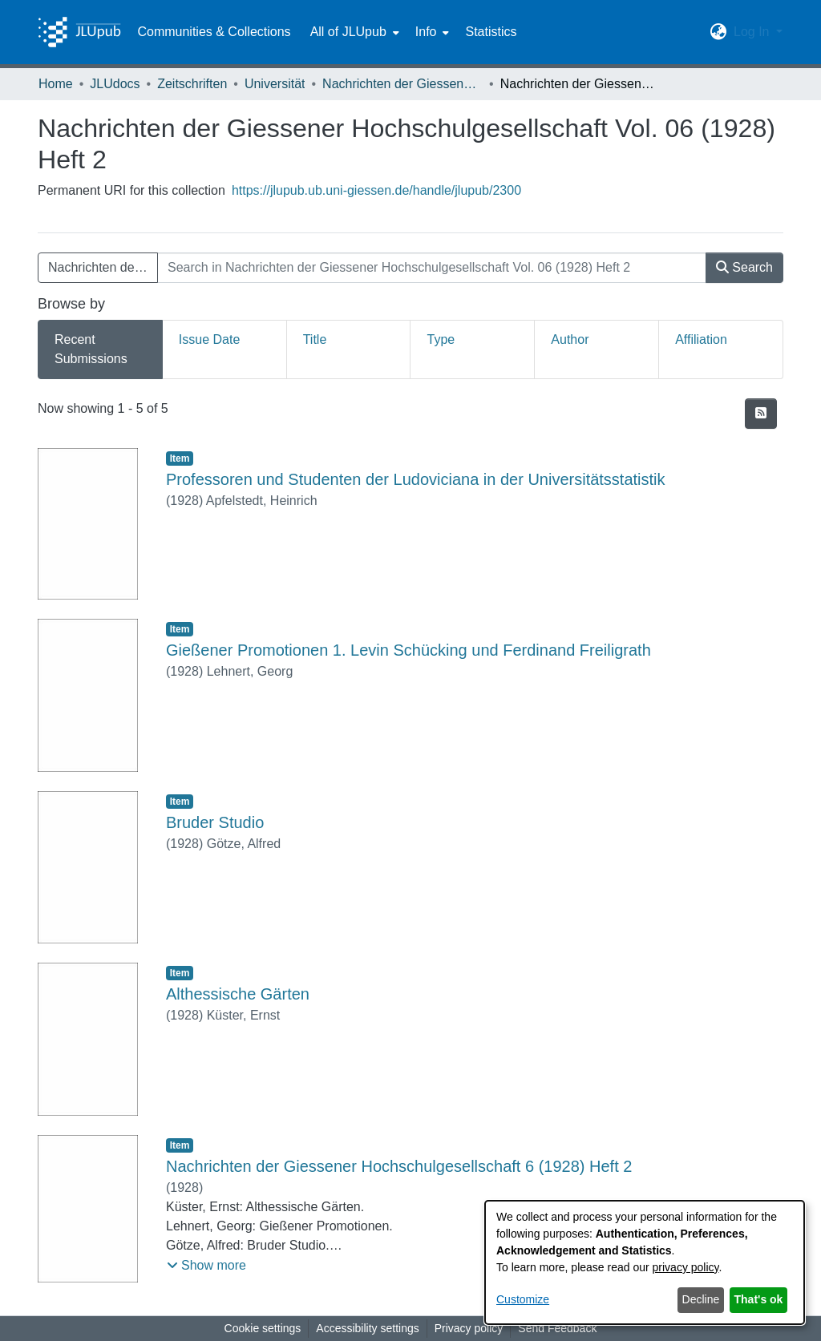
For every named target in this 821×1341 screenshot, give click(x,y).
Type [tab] (441, 339)
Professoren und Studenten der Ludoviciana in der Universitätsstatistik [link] (415, 479)
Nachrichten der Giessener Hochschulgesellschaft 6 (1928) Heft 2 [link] (399, 1166)
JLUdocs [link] (115, 84)
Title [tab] (315, 339)
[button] (719, 32)
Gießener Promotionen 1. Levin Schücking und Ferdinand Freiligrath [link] (408, 650)
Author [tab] (569, 339)
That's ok (758, 1299)
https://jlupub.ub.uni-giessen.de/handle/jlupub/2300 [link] (376, 190)
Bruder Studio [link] (215, 822)
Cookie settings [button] (262, 1328)
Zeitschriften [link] (192, 84)
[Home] (79, 32)
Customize (522, 1299)
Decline (701, 1299)
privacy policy (686, 1267)
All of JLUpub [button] (348, 31)
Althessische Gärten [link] (237, 994)
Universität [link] (275, 84)
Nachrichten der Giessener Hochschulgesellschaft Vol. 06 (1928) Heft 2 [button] (103, 267)
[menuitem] (353, 32)
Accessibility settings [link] (367, 1328)
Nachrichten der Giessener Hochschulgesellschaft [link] (402, 84)
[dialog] (644, 1262)
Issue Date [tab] (209, 339)
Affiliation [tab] (701, 339)
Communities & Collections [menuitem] (213, 31)
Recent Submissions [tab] (91, 349)
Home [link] (55, 84)
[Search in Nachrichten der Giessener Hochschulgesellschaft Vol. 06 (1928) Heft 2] (431, 267)
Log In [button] (753, 31)
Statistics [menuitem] (490, 31)
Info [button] (426, 31)
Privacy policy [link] (469, 1328)
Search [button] (744, 267)
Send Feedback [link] (557, 1328)
